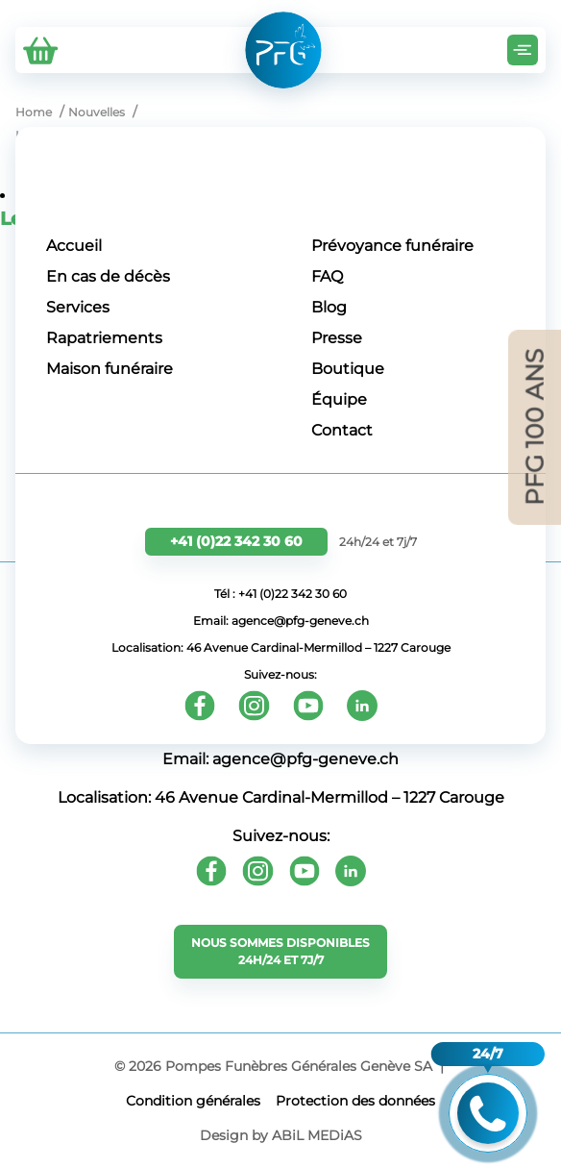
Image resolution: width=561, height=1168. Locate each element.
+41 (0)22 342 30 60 (236, 541)
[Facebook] (199, 705)
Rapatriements (104, 338)
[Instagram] (254, 705)
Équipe (339, 399)
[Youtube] (308, 705)
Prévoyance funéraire (392, 245)
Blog (329, 307)
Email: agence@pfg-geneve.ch (281, 620)
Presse (336, 338)
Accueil (74, 245)
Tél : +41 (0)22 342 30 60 (280, 593)
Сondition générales (193, 1100)
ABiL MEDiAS (317, 1135)
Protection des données (355, 1100)
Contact (342, 430)
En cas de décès (108, 276)
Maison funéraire (109, 369)
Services (78, 307)
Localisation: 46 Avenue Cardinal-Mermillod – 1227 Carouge (281, 647)
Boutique (347, 369)
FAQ (327, 276)
